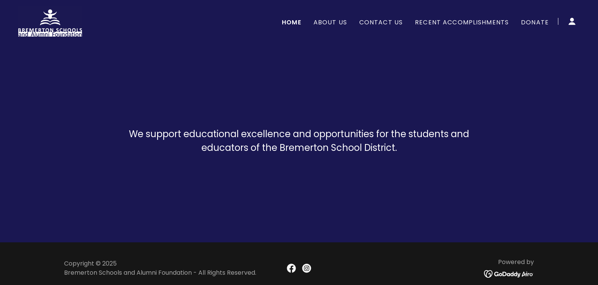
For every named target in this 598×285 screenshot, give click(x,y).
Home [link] (291, 22)
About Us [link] (330, 22)
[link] (50, 21)
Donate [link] (535, 22)
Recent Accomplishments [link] (462, 22)
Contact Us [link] (381, 22)
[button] (572, 21)
